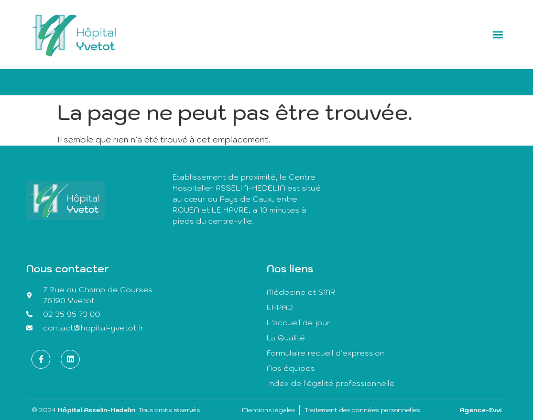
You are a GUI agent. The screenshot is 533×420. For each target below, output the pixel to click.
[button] (497, 34)
